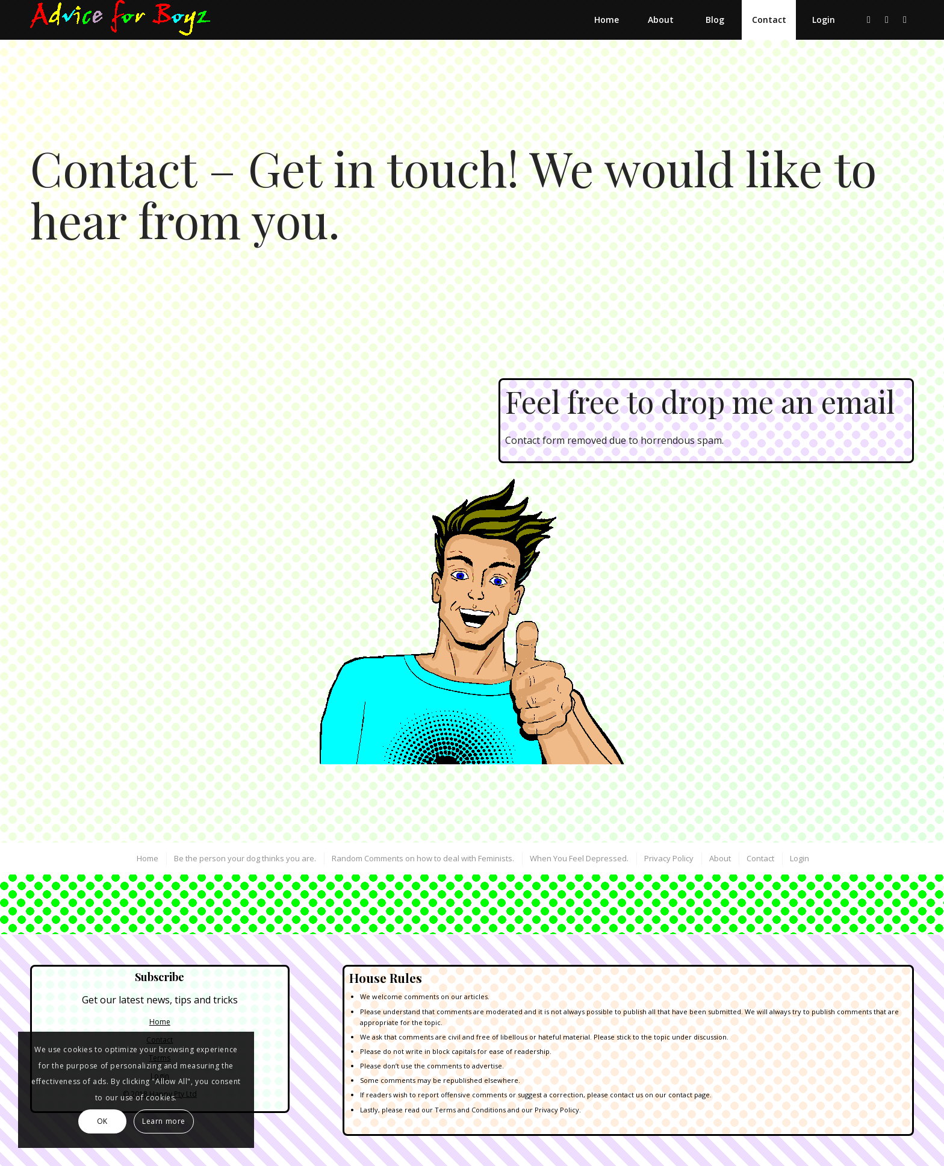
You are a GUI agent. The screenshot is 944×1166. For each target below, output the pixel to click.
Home (159, 1022)
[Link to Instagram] (905, 19)
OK (102, 1121)
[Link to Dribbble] (887, 19)
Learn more (163, 1121)
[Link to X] (869, 19)
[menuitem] (606, 20)
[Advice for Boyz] (120, 20)
